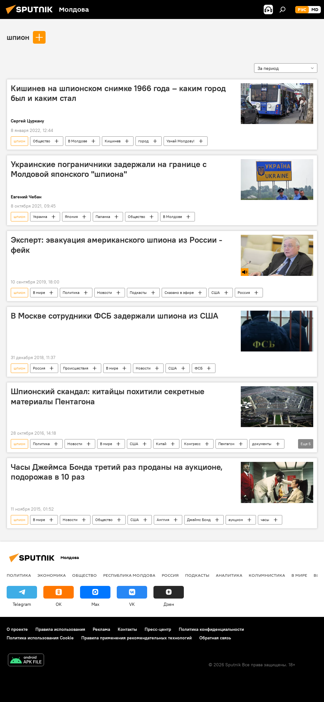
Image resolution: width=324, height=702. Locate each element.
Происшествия (75, 368)
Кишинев (113, 141)
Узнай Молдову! (180, 141)
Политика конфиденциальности (211, 629)
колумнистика (267, 575)
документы (261, 443)
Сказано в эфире (179, 292)
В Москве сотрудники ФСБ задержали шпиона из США (114, 316)
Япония (71, 216)
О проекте (17, 629)
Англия (163, 519)
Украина (40, 216)
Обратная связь (215, 638)
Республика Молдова (129, 575)
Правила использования (60, 629)
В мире (39, 292)
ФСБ (198, 368)
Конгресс (192, 443)
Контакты (127, 629)
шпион (18, 37)
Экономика (51, 575)
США (215, 292)
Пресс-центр (158, 629)
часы (265, 519)
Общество (41, 141)
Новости (104, 292)
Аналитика (229, 575)
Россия (244, 292)
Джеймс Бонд (199, 519)
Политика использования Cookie (40, 638)
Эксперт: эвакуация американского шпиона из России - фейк (116, 245)
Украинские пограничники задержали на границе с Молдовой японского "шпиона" (109, 169)
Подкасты (138, 292)
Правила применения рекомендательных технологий (136, 638)
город (143, 141)
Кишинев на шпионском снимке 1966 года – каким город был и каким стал (118, 93)
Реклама (101, 629)
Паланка (103, 216)
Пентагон (226, 443)
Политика (71, 292)
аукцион (235, 519)
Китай (161, 443)
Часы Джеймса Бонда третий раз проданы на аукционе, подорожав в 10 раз (117, 472)
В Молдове (77, 141)
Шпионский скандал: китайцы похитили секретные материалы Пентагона (107, 396)
